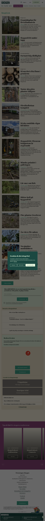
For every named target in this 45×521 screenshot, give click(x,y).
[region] (22, 260)
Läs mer (15, 261)
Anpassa (13, 265)
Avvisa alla (21, 265)
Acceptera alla (30, 265)
